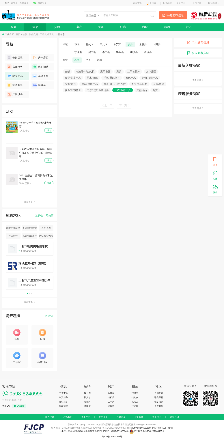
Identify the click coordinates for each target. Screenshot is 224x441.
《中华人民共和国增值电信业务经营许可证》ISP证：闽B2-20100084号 (94, 431)
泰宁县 (106, 52)
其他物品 (142, 90)
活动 (167, 27)
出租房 (111, 397)
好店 (123, 27)
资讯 (101, 27)
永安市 (117, 44)
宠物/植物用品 (150, 77)
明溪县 (134, 52)
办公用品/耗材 (139, 84)
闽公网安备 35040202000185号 (147, 431)
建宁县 (92, 52)
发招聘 (87, 402)
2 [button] (29, 293)
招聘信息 (121, 417)
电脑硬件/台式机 (85, 71)
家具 (119, 71)
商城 (145, 27)
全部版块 (15, 57)
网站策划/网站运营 (46, 236)
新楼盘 (111, 393)
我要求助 (158, 402)
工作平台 (196, 3)
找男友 (135, 393)
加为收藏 (49, 417)
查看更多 (29, 202)
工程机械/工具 (47, 34)
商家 (99, 60)
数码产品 (131, 77)
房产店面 (40, 57)
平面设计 (13, 235)
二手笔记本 (133, 71)
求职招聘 (40, 66)
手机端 (153, 3)
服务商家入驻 (198, 53)
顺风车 (39, 85)
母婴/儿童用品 (73, 77)
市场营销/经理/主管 (30, 229)
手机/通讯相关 (112, 77)
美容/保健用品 (90, 84)
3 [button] (31, 293)
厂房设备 (15, 94)
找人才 (87, 397)
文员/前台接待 (29, 235)
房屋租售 (15, 66)
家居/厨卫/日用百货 (115, 84)
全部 (67, 71)
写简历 (49, 215)
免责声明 (85, 417)
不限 (77, 44)
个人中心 (180, 3)
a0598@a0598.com (141, 428)
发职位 (39, 215)
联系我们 (68, 417)
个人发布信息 (198, 42)
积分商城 (167, 3)
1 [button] (27, 293)
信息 (35, 27)
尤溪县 (143, 44)
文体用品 (151, 71)
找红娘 (135, 406)
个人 (88, 60)
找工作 (87, 393)
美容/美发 (46, 228)
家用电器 (105, 71)
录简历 (87, 406)
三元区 (103, 44)
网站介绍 (174, 417)
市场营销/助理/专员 (13, 229)
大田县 (156, 44)
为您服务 (158, 406)
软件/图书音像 (73, 90)
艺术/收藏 (92, 77)
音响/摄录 (158, 84)
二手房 (111, 402)
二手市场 (63, 393)
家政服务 (15, 85)
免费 (155, 90)
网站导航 (212, 3)
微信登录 (42, 3)
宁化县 (78, 52)
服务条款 (139, 417)
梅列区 (90, 44)
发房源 (111, 406)
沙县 (130, 44)
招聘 (57, 27)
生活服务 (63, 397)
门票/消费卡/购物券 (98, 90)
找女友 (135, 397)
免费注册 (24, 3)
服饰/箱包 (70, 84)
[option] (29, 267)
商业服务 (63, 402)
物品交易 (33, 34)
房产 (79, 27)
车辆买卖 (40, 76)
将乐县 (120, 52)
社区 (189, 27)
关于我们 (156, 417)
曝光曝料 (158, 397)
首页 (13, 27)
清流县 (148, 52)
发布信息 (63, 406)
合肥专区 (158, 393)
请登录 (14, 3)
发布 (49, 315)
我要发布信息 (175, 15)
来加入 (135, 402)
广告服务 (103, 417)
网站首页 (137, 3)
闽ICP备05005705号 (162, 428)
